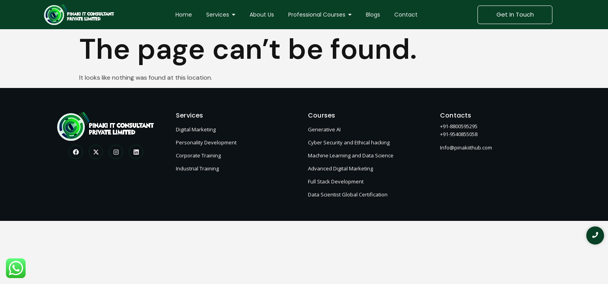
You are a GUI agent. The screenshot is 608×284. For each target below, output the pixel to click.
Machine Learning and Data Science (351, 155)
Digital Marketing (196, 129)
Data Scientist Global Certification (348, 194)
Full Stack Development (336, 181)
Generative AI (324, 129)
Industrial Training (197, 168)
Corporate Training (198, 155)
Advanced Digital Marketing (340, 168)
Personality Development (206, 142)
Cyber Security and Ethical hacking (349, 142)
